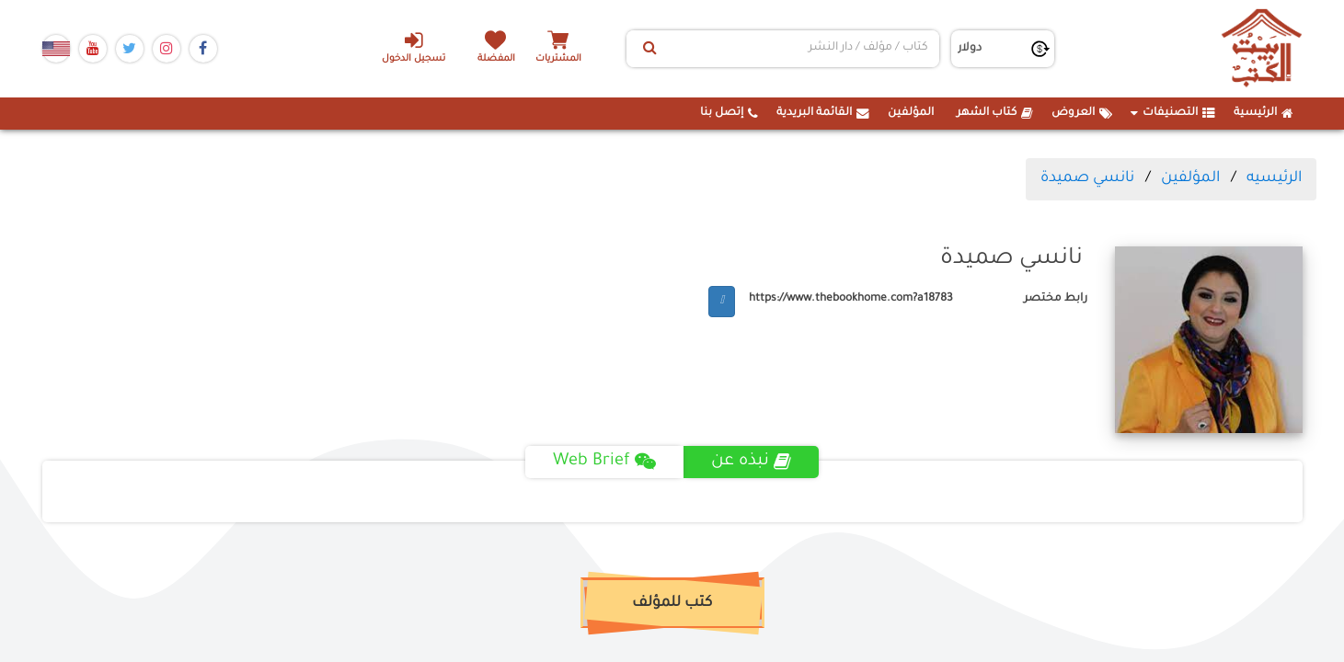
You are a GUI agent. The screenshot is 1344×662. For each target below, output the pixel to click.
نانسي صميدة (1087, 178)
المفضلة (497, 59)
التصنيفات (1173, 113)
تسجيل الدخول (413, 46)
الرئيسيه (1274, 178)
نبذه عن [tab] (751, 461)
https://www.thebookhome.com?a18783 (851, 298)
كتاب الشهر (995, 113)
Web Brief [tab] (604, 461)
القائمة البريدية (822, 113)
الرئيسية (1263, 113)
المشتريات (561, 59)
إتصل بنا (729, 113)
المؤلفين (911, 113)
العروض (1081, 113)
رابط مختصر (1055, 298)
